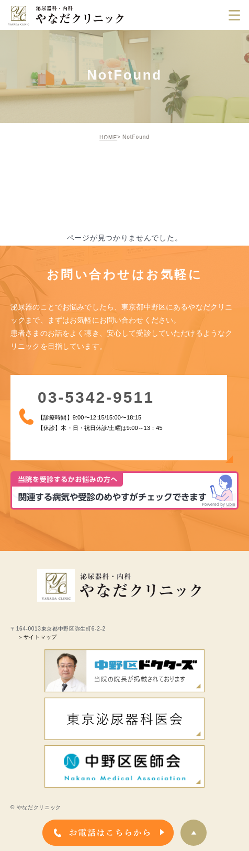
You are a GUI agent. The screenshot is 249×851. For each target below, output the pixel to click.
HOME (108, 137)
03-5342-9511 (90, 398)
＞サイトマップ (37, 637)
